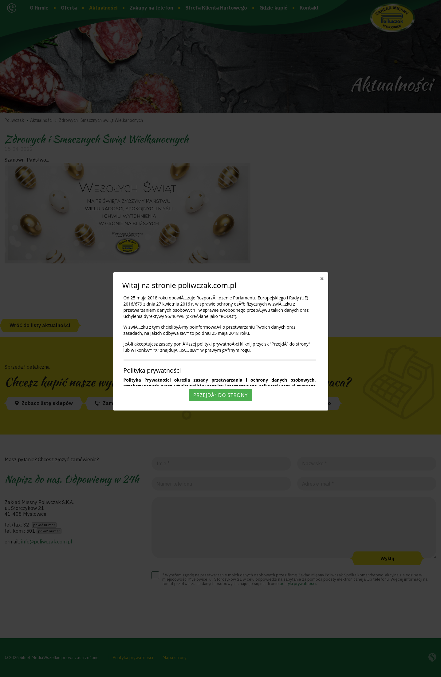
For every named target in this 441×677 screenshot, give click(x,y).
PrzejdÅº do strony (220, 395)
